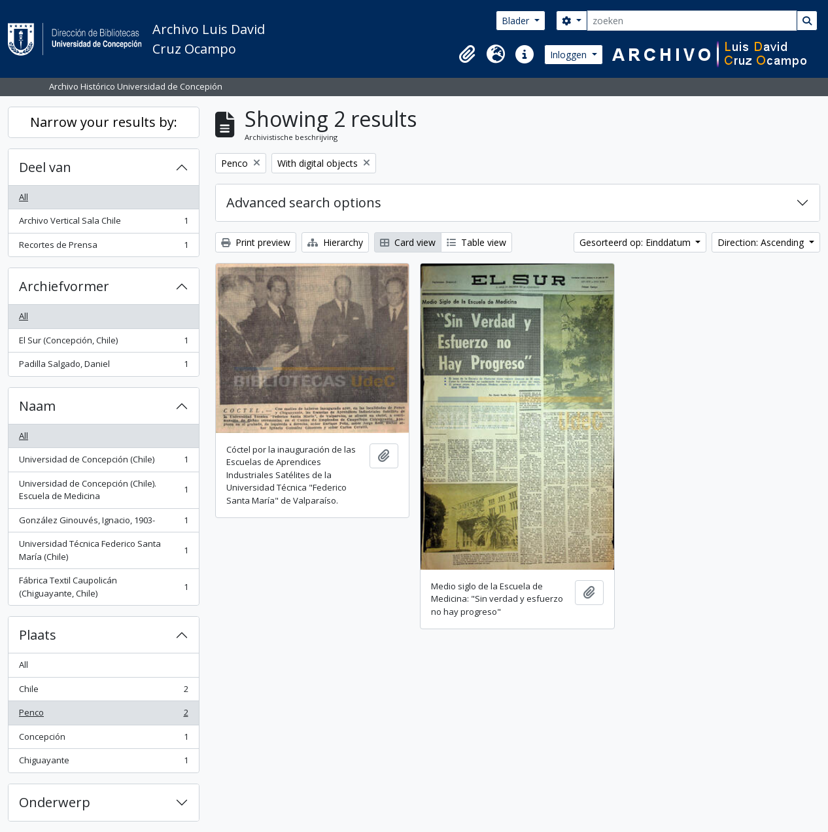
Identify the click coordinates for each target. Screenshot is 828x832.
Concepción (103, 739)
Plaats (37, 635)
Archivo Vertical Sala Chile (103, 223)
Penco (103, 715)
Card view (408, 242)
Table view (476, 242)
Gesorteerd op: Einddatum (636, 242)
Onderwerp (54, 802)
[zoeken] (692, 20)
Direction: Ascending (761, 242)
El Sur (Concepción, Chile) (103, 343)
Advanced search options (303, 202)
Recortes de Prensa (103, 247)
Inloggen (569, 54)
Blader (517, 20)
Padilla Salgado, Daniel (103, 366)
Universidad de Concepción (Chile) (103, 462)
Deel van (45, 167)
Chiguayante (103, 763)
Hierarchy (335, 242)
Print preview (255, 242)
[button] (467, 54)
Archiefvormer (64, 286)
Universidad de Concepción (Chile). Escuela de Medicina (103, 489)
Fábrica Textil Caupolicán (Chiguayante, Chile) (103, 586)
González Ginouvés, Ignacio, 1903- (103, 523)
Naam (37, 406)
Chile (103, 692)
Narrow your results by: (103, 122)
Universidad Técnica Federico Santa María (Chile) (103, 550)
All (23, 197)
